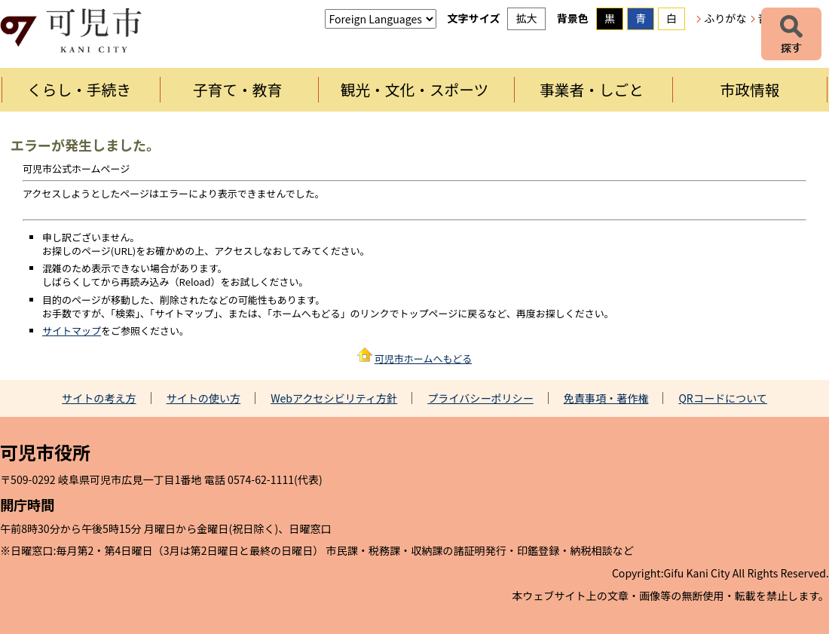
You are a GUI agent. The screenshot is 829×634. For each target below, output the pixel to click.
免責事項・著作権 (606, 398)
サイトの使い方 (204, 398)
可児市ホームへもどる (423, 358)
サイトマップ (71, 330)
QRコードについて (722, 398)
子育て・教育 (237, 89)
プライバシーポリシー (480, 398)
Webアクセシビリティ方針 (334, 398)
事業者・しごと (592, 89)
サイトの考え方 (99, 398)
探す (791, 34)
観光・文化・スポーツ (415, 89)
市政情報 (750, 89)
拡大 (526, 18)
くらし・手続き (79, 89)
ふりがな (725, 18)
